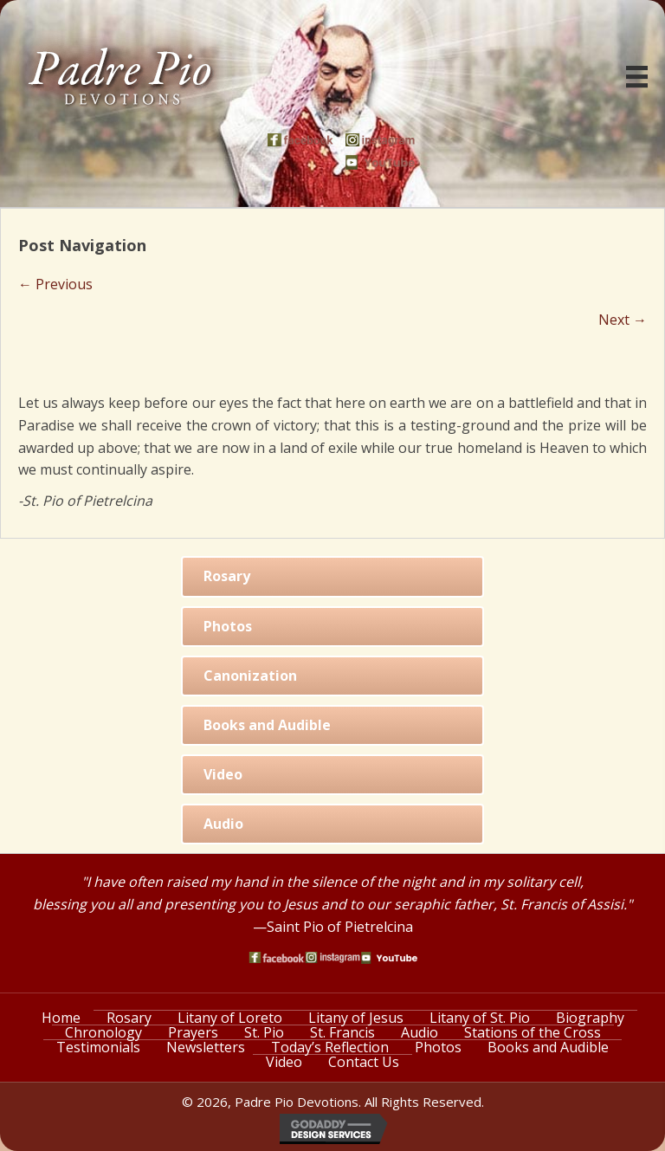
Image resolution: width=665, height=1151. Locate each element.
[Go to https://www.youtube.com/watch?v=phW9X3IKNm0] (380, 162)
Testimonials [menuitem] (98, 1047)
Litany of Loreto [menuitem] (230, 1018)
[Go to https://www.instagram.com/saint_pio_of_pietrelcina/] (380, 139)
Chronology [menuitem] (103, 1032)
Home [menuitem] (61, 1018)
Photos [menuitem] (438, 1047)
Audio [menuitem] (419, 1032)
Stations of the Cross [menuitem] (532, 1032)
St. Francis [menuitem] (342, 1032)
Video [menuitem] (284, 1062)
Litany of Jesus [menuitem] (356, 1018)
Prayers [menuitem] (193, 1032)
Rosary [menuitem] (129, 1018)
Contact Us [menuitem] (363, 1062)
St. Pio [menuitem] (264, 1032)
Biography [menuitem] (590, 1018)
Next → (622, 319)
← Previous (55, 284)
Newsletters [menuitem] (205, 1047)
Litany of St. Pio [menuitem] (479, 1018)
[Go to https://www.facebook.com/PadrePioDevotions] (302, 139)
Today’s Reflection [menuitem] (330, 1047)
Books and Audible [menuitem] (548, 1047)
